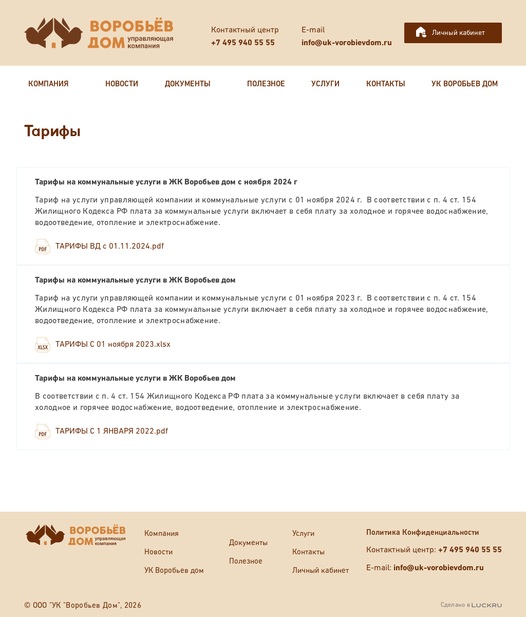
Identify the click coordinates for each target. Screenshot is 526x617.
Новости (158, 552)
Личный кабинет (458, 32)
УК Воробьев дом (174, 570)
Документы (248, 543)
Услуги (303, 533)
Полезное (245, 561)
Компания (161, 533)
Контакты (308, 552)
